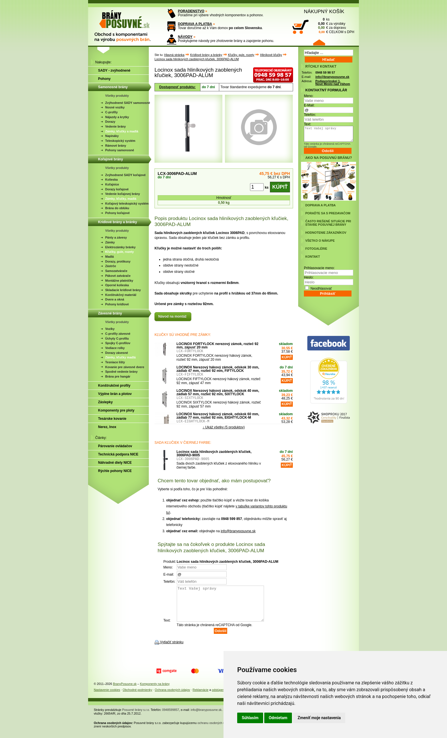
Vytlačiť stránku (171, 649)
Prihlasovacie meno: (319, 268)
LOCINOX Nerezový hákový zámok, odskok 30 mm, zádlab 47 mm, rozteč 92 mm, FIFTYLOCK (217, 369)
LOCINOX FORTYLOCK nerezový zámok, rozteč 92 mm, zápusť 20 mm (217, 345)
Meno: (308, 96)
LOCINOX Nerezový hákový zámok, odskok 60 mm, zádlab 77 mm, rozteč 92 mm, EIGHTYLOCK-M (217, 416)
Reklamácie (201, 696)
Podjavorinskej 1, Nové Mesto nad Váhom (332, 82)
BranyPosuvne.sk (125, 690)
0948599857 (170, 716)
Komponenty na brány (155, 690)
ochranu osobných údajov (215, 729)
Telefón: (310, 115)
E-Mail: (309, 105)
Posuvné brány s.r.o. (136, 716)
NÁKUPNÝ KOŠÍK (324, 11)
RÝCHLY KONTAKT (320, 66)
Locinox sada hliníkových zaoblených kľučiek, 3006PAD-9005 (213, 453)
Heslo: (309, 277)
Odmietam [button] (278, 717)
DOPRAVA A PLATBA (195, 24)
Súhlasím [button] (250, 717)
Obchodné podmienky (137, 696)
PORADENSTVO (191, 11)
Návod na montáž (173, 316)
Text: (307, 124)
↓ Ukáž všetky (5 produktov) (223, 427)
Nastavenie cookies (107, 696)
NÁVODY (185, 37)
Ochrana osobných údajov (172, 696)
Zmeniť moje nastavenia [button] (319, 717)
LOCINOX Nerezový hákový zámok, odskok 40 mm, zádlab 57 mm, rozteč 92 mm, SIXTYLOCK (217, 392)
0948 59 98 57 (325, 72)
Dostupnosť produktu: (177, 87)
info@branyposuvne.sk (238, 531)
